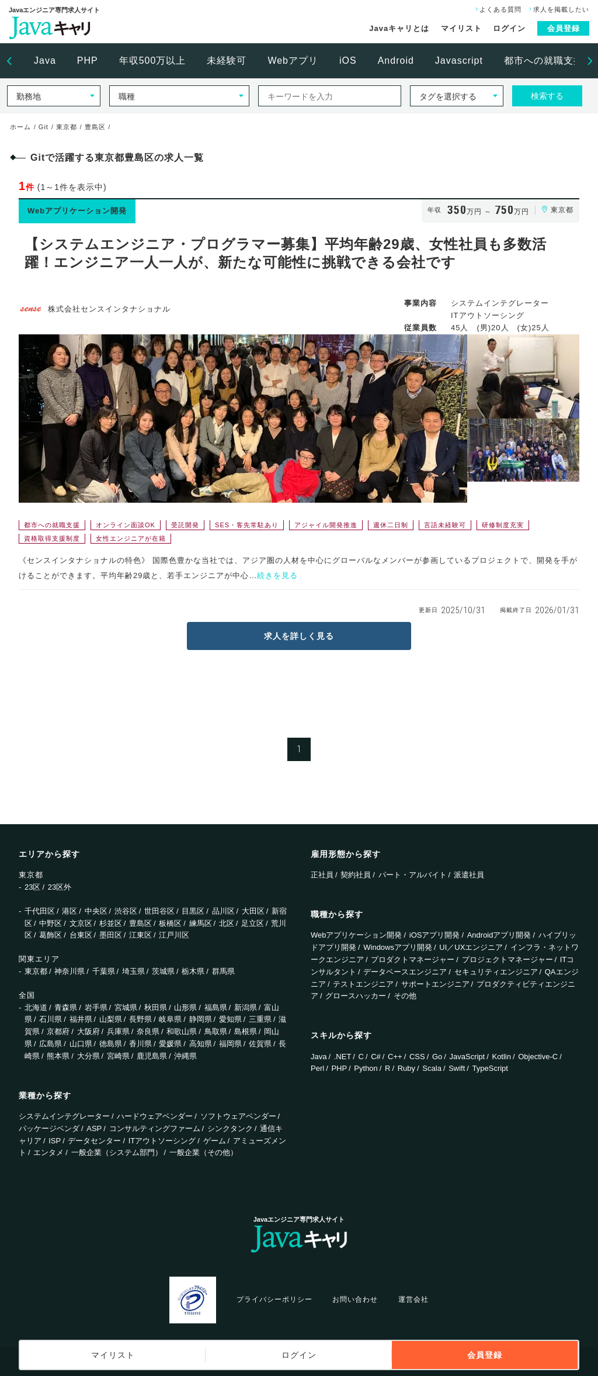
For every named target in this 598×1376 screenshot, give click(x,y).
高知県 (200, 1043)
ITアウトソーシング (162, 1140)
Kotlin (501, 1056)
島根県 (245, 1031)
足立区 (252, 923)
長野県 (140, 1019)
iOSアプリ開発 (434, 935)
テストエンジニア (363, 984)
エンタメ (48, 1152)
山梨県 (110, 1019)
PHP (87, 60)
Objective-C (538, 1056)
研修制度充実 (503, 524)
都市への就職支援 (543, 60)
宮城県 (125, 1007)
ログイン (509, 28)
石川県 (50, 1019)
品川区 (223, 911)
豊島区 (140, 923)
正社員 (322, 874)
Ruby (406, 1068)
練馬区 (200, 923)
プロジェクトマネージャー (507, 959)
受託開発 (185, 524)
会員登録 (563, 28)
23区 (32, 887)
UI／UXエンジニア (471, 947)
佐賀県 (260, 1043)
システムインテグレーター (64, 1116)
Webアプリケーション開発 (356, 935)
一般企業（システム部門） (116, 1152)
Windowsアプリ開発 (397, 947)
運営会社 (413, 1299)
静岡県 (200, 1019)
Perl (317, 1068)
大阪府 (88, 1031)
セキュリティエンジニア (496, 971)
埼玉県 (133, 971)
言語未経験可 (445, 524)
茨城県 (163, 971)
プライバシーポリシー (274, 1299)
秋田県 (155, 1007)
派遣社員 (469, 874)
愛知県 (230, 1019)
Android (396, 60)
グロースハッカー (355, 995)
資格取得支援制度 (52, 538)
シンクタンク (230, 1128)
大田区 (253, 911)
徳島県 (110, 1043)
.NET (343, 1056)
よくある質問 (497, 9)
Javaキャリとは (399, 28)
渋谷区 (125, 911)
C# (376, 1056)
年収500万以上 (152, 60)
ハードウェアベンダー (155, 1116)
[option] (45, 60)
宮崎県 (118, 1056)
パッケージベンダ (49, 1128)
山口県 (80, 1043)
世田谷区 (159, 911)
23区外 (59, 887)
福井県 (80, 1019)
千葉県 (103, 971)
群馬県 (223, 971)
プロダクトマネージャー (412, 959)
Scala (431, 1068)
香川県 (140, 1043)
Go (437, 1056)
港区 (69, 911)
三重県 (260, 1019)
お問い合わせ (355, 1299)
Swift (456, 1068)
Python (365, 1068)
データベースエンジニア (405, 971)
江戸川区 (174, 935)
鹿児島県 (152, 1056)
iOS (348, 60)
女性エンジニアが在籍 (131, 538)
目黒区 (193, 911)
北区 (226, 923)
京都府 (58, 1031)
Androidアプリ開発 (499, 935)
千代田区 (40, 911)
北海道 (36, 1007)
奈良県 (148, 1031)
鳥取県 (215, 1031)
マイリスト (461, 28)
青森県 (65, 1007)
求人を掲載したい (558, 9)
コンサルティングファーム (154, 1128)
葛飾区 (50, 935)
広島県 (50, 1043)
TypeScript (490, 1068)
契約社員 (355, 874)
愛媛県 (170, 1043)
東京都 (36, 971)
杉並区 (110, 923)
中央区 (96, 911)
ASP (94, 1128)
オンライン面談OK (125, 524)
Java (45, 60)
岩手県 (96, 1007)
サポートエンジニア (435, 984)
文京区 (80, 923)
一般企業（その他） (203, 1152)
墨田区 (110, 935)
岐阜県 (170, 1019)
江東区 (140, 935)
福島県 (215, 1007)
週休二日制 (390, 524)
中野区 (50, 923)
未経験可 (226, 60)
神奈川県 (69, 971)
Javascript (459, 60)
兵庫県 (118, 1031)
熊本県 (58, 1056)
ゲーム (214, 1140)
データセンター (94, 1140)
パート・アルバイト (412, 874)
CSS (417, 1056)
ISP (54, 1140)
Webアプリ (292, 60)
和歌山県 (181, 1031)
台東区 (80, 935)
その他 (405, 995)
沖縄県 (185, 1056)
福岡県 (230, 1043)
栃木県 (193, 971)
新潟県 (245, 1007)
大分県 (88, 1056)
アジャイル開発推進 (325, 524)
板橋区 (170, 923)
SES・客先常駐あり (247, 524)
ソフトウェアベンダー (238, 1116)
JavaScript (467, 1056)
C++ (395, 1056)
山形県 (185, 1007)
